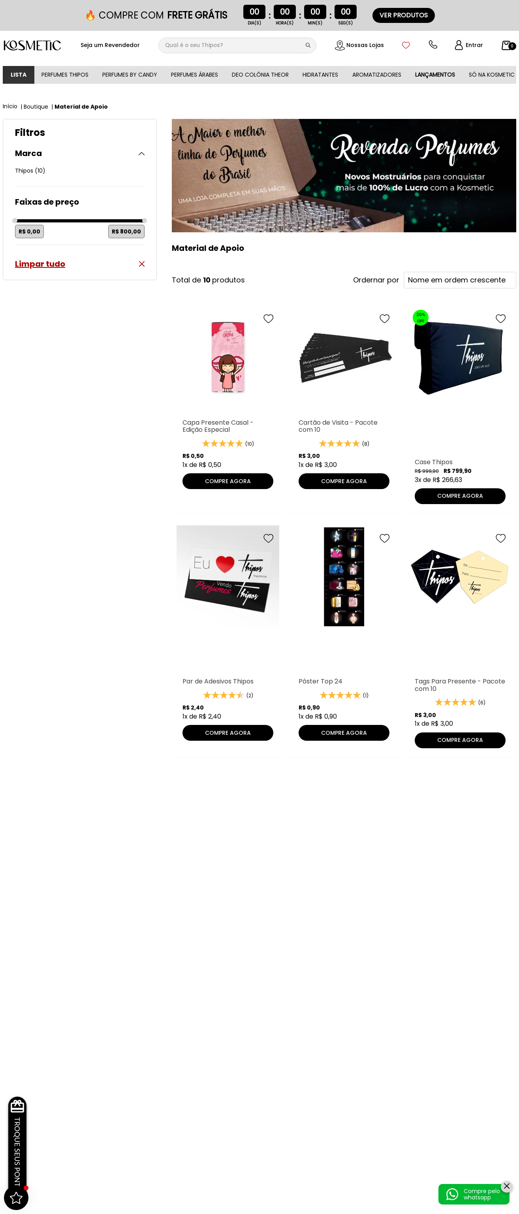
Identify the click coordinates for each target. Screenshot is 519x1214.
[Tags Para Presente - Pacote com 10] (460, 636)
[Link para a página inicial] (11, 106)
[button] (80, 153)
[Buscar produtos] (309, 45)
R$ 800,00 (126, 231)
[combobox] (237, 45)
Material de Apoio (81, 107)
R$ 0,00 (29, 231)
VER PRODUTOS (404, 15)
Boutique (36, 107)
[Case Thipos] (460, 409)
